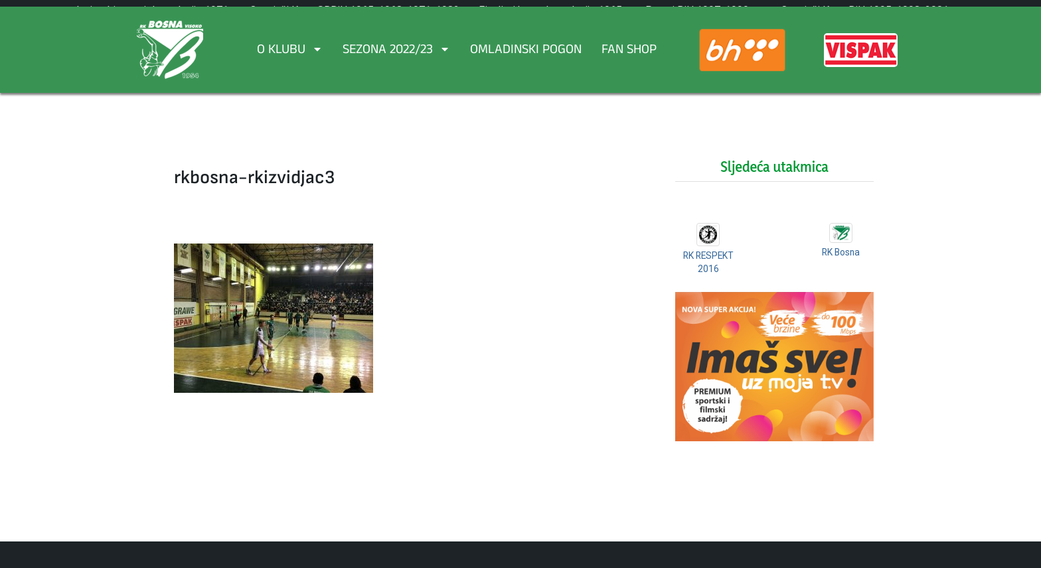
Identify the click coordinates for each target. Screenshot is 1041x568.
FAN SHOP (629, 51)
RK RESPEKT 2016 (708, 268)
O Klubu (290, 51)
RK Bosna (840, 252)
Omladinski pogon (526, 51)
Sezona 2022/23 (396, 51)
